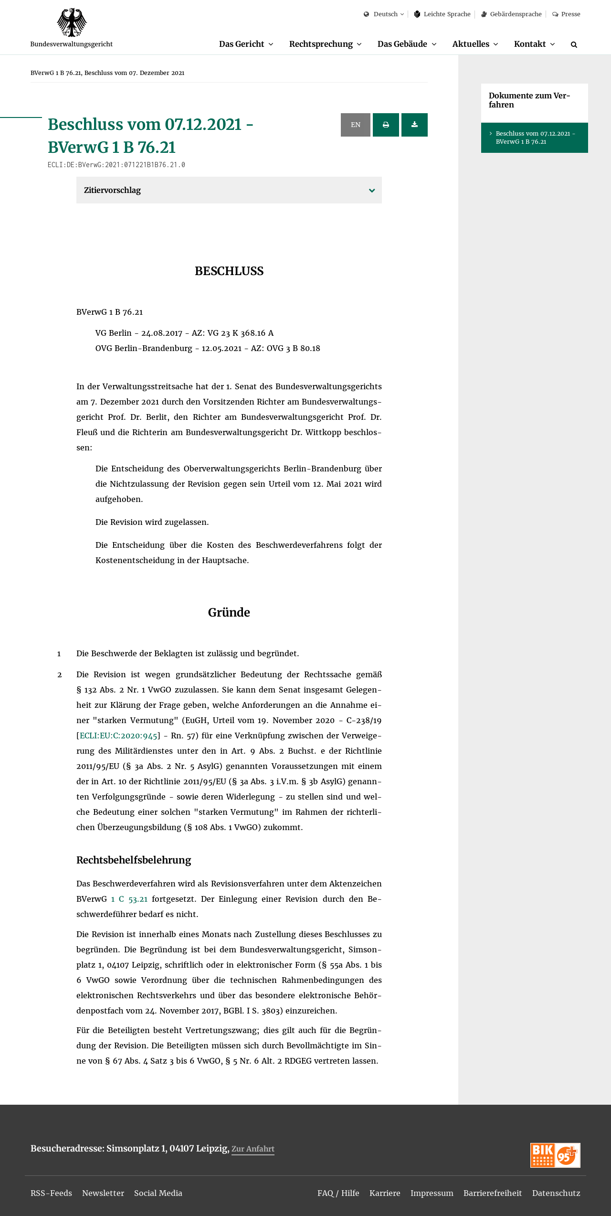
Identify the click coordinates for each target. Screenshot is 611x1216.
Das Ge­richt (241, 44)
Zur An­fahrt (253, 1148)
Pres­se (566, 14)
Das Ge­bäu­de (402, 44)
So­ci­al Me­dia (158, 1193)
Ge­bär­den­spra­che (511, 14)
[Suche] (575, 44)
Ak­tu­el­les (471, 44)
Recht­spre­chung (321, 44)
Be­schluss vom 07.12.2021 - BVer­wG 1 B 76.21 (536, 137)
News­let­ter (103, 1193)
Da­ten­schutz (556, 1193)
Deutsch (381, 14)
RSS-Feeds (51, 1193)
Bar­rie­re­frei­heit (493, 1193)
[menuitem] (246, 44)
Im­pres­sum (432, 1193)
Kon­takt (530, 44)
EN (355, 124)
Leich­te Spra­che (442, 14)
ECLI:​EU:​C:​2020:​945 (118, 735)
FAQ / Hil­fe (338, 1193)
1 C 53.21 (131, 899)
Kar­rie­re (384, 1193)
